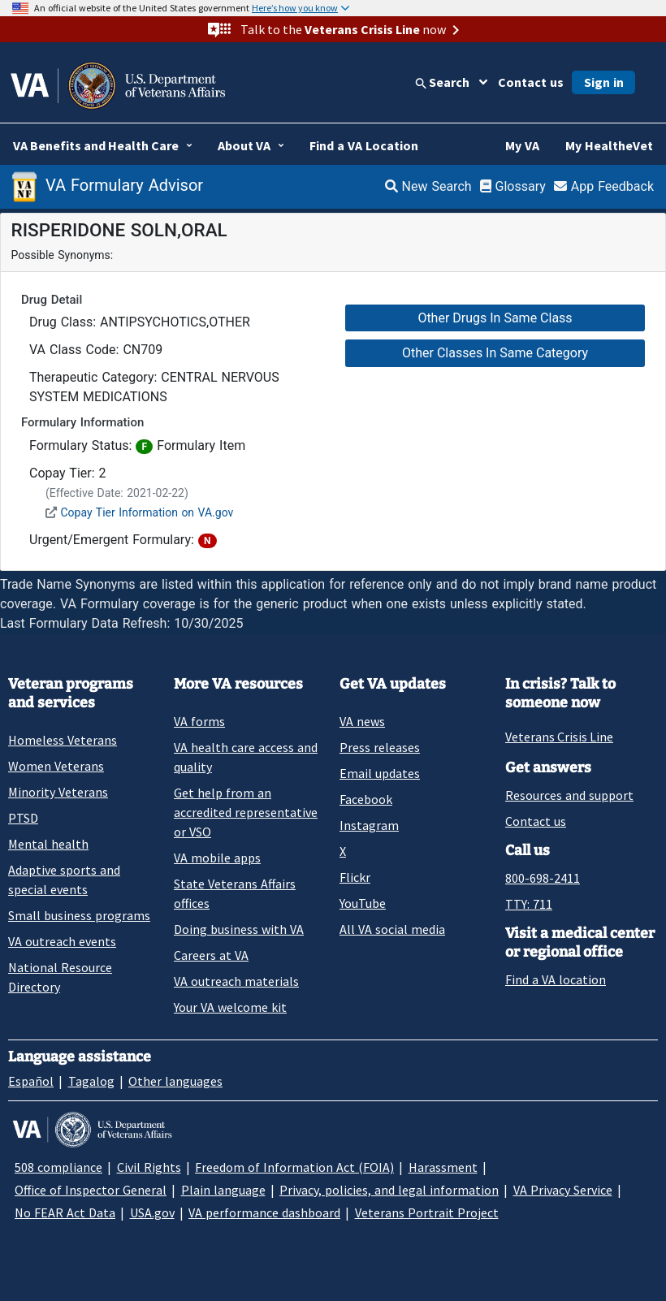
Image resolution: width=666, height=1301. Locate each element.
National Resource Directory (60, 977)
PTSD (23, 818)
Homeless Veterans (62, 740)
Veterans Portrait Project (427, 1212)
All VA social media (392, 929)
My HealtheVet (609, 145)
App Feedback (604, 186)
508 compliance (58, 1167)
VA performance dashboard (264, 1212)
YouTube (362, 903)
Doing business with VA (239, 929)
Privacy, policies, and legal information (389, 1190)
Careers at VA (211, 955)
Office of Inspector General (90, 1190)
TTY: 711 (528, 904)
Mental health (48, 844)
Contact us (531, 82)
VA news (362, 721)
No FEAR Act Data (65, 1212)
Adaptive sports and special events (64, 879)
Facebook (365, 799)
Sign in (604, 82)
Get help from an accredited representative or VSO (246, 812)
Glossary (513, 186)
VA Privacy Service (562, 1190)
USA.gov (152, 1212)
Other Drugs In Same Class (494, 318)
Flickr (354, 877)
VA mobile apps (217, 857)
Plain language (223, 1190)
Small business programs (79, 915)
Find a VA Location (363, 145)
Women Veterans (56, 766)
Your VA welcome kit (230, 1007)
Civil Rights (149, 1167)
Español (31, 1081)
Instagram (369, 825)
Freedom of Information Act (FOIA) (294, 1167)
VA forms (199, 721)
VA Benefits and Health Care (96, 145)
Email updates (379, 773)
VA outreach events (62, 941)
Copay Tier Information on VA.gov (146, 512)
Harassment (443, 1167)
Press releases (379, 747)
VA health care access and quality (246, 757)
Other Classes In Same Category (495, 353)
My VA (522, 145)
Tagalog (91, 1081)
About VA (244, 145)
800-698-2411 (542, 878)
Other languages (175, 1081)
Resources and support (569, 795)
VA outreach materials (236, 981)
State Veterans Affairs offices (235, 893)
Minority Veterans (58, 792)
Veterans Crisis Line (559, 736)
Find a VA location (555, 979)
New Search (428, 186)
